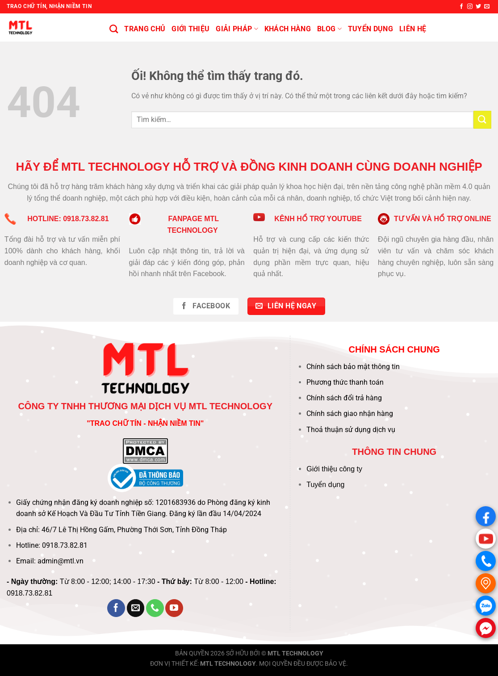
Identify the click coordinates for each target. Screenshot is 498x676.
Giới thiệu (190, 29)
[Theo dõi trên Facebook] (461, 7)
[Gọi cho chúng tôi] (155, 608)
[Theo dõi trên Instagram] (470, 7)
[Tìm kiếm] (113, 28)
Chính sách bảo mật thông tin (353, 366)
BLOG (329, 29)
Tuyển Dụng (370, 29)
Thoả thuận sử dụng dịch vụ (350, 429)
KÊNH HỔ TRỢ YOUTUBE (318, 219)
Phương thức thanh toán (345, 382)
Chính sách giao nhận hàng (349, 413)
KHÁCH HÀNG (287, 29)
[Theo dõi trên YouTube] (174, 608)
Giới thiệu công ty (334, 469)
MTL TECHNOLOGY (295, 653)
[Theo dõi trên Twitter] (478, 7)
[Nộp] (482, 119)
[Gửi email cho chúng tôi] (487, 7)
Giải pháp (237, 29)
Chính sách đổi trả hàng (344, 398)
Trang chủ (144, 29)
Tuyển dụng (325, 484)
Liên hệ (412, 29)
